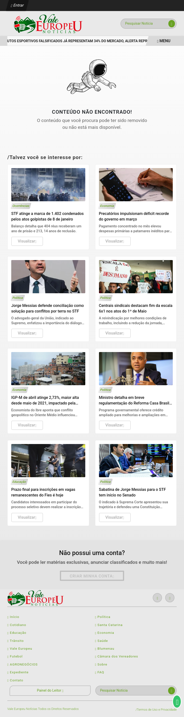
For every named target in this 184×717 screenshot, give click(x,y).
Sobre (101, 664)
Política (103, 616)
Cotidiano (16, 624)
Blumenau (104, 648)
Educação (16, 632)
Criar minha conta (92, 576)
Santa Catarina (109, 624)
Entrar (17, 5)
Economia (104, 632)
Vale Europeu (19, 648)
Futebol (15, 656)
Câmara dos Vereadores (116, 656)
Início (13, 616)
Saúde (101, 640)
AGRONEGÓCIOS (22, 664)
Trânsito (15, 640)
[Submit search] (171, 23)
